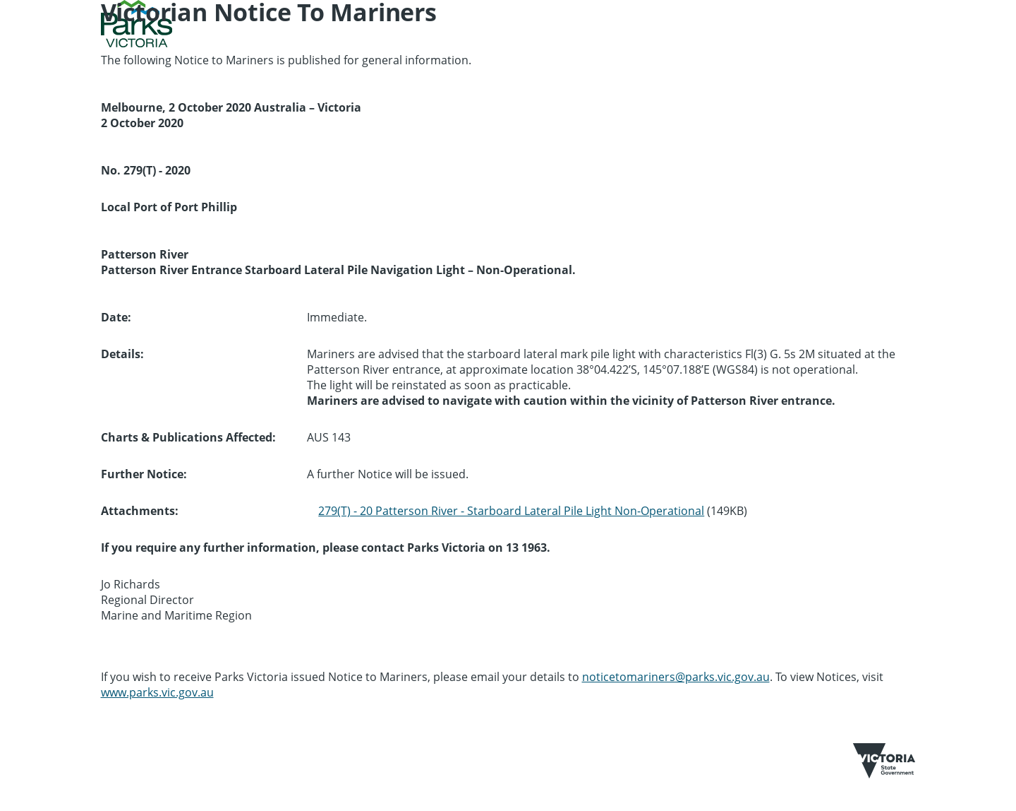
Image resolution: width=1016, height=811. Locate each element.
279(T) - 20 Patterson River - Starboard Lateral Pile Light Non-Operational (511, 511)
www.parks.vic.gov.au (157, 692)
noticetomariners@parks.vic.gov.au (676, 677)
